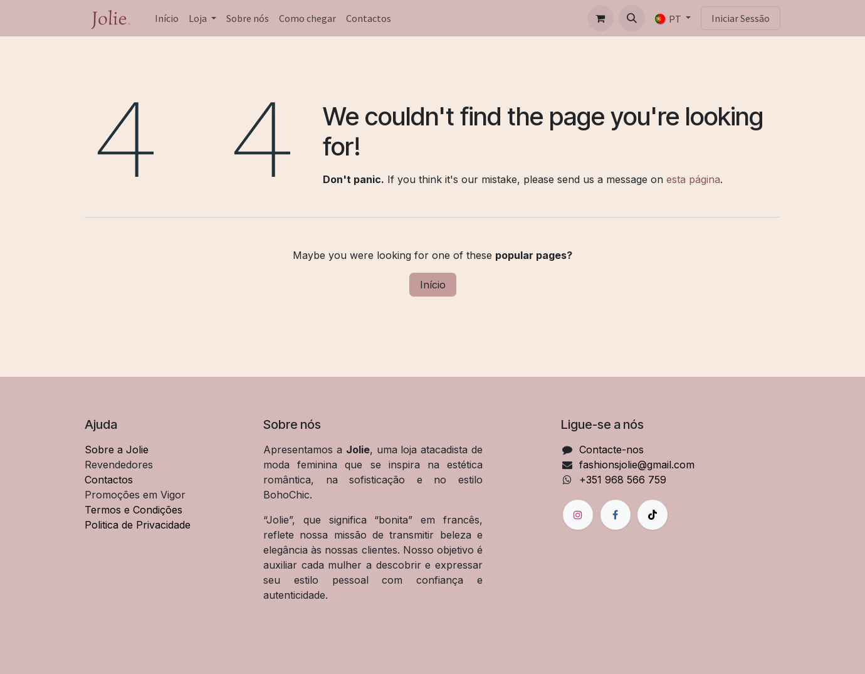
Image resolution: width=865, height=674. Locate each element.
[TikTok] (652, 515)
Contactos (109, 479)
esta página (693, 179)
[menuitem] (167, 18)
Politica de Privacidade (138, 525)
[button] (632, 18)
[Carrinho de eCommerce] (600, 18)
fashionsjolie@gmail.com (637, 464)
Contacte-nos (611, 449)
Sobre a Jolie (117, 449)
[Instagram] (578, 515)
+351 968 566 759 (622, 479)
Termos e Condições (133, 509)
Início (433, 284)
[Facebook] (615, 515)
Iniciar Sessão (740, 18)
